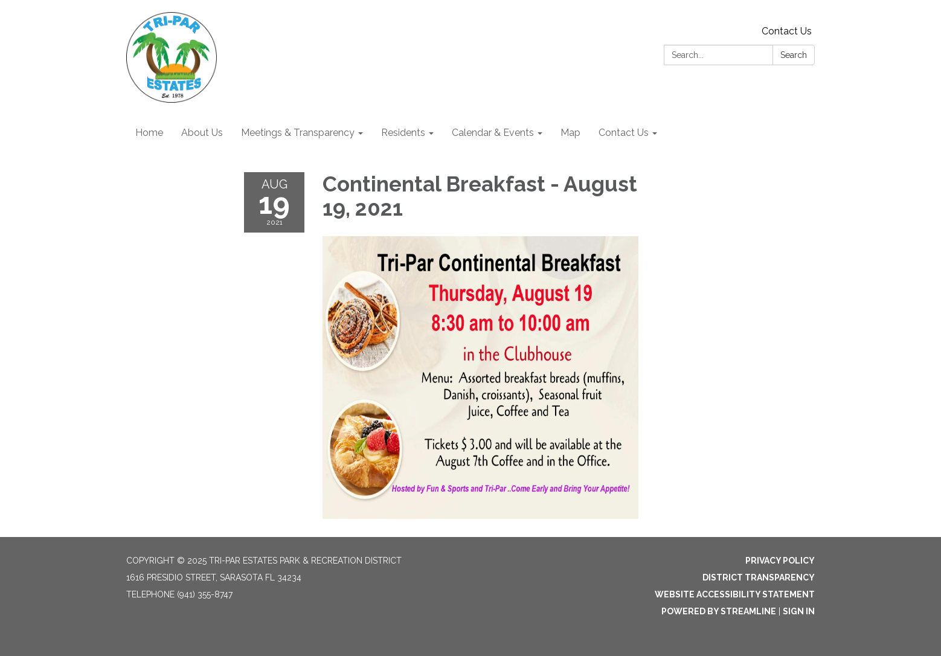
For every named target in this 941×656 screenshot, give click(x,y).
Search (793, 55)
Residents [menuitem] (403, 132)
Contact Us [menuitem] (624, 132)
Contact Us (787, 31)
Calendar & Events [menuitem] (493, 132)
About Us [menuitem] (202, 132)
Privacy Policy (780, 560)
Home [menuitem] (149, 132)
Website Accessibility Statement (735, 594)
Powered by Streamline (718, 611)
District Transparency (758, 577)
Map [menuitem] (570, 132)
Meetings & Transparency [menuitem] (298, 132)
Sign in (799, 611)
